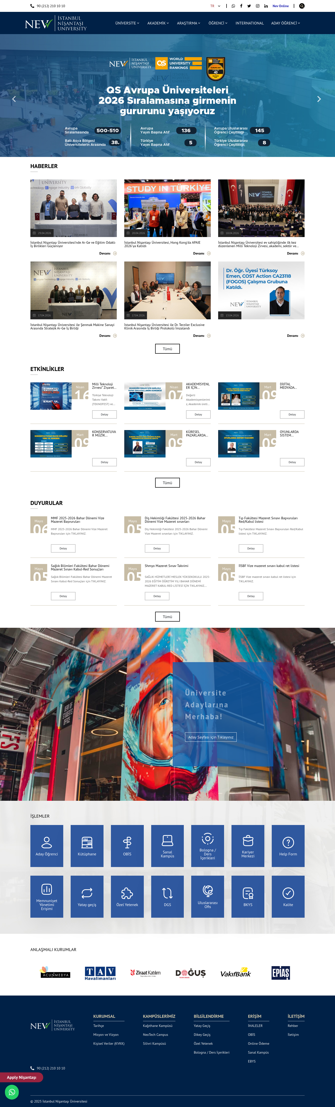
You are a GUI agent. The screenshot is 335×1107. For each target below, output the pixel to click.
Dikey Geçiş (202, 1034)
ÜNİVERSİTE (125, 23)
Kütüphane (87, 846)
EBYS (252, 1061)
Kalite (288, 897)
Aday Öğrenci (47, 846)
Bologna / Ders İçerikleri (208, 846)
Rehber (293, 1025)
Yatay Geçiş (202, 1025)
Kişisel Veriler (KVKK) (109, 1043)
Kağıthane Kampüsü (157, 1025)
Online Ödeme (258, 1043)
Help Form (288, 846)
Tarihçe (98, 1025)
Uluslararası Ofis (208, 897)
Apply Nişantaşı (21, 1077)
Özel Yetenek (127, 897)
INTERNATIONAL (250, 23)
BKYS (248, 897)
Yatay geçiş (87, 897)
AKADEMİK (156, 23)
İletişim (293, 1034)
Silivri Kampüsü (154, 1043)
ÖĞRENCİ (216, 23)
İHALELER (255, 1025)
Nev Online (281, 6)
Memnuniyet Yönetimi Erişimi (46, 897)
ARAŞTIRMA (187, 23)
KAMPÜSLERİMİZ (159, 1016)
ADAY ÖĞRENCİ (284, 23)
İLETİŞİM (296, 1016)
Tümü (167, 348)
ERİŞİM (254, 1016)
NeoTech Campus (155, 1034)
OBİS (127, 846)
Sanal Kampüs (167, 846)
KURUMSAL (104, 1016)
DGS (167, 897)
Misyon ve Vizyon (106, 1034)
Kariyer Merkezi (247, 846)
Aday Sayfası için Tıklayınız (210, 737)
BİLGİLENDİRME (209, 1016)
